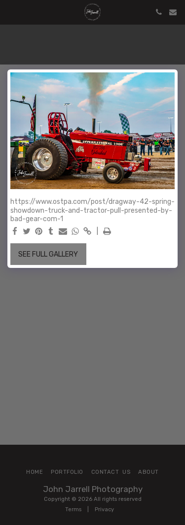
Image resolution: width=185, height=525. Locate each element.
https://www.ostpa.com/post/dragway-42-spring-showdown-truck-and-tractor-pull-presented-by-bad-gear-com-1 (92, 210)
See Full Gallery (48, 254)
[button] (10, 11)
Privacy (104, 509)
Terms (73, 509)
